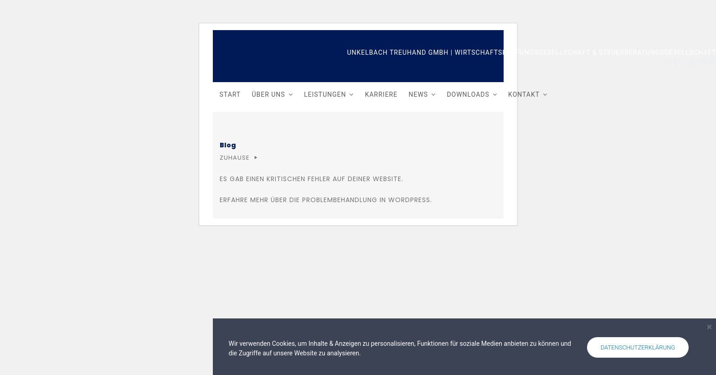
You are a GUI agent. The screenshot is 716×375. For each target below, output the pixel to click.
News (418, 94)
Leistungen (325, 94)
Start (230, 94)
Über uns (268, 94)
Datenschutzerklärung (638, 347)
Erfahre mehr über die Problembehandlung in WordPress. (326, 199)
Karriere (381, 94)
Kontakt (524, 94)
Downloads (468, 94)
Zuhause (235, 157)
